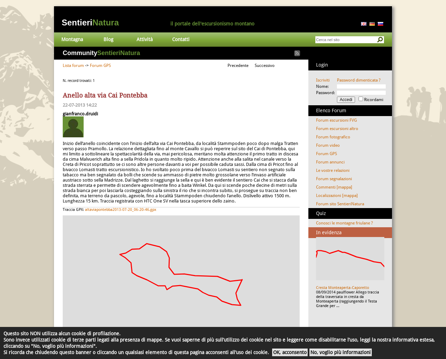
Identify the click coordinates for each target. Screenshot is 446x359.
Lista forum (73, 65)
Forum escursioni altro (337, 128)
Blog (108, 39)
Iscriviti (323, 80)
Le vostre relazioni (332, 170)
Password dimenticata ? (358, 80)
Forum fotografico (333, 137)
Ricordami (373, 99)
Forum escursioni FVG (336, 120)
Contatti (181, 39)
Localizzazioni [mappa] (337, 195)
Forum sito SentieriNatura (340, 203)
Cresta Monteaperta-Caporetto (342, 287)
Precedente (238, 65)
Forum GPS (100, 65)
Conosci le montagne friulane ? (344, 223)
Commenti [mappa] (334, 187)
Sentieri (90, 22)
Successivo (265, 65)
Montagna (72, 39)
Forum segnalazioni (334, 178)
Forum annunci (330, 162)
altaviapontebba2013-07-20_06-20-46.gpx (120, 209)
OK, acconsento (290, 352)
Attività (145, 39)
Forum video (328, 145)
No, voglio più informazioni (340, 352)
